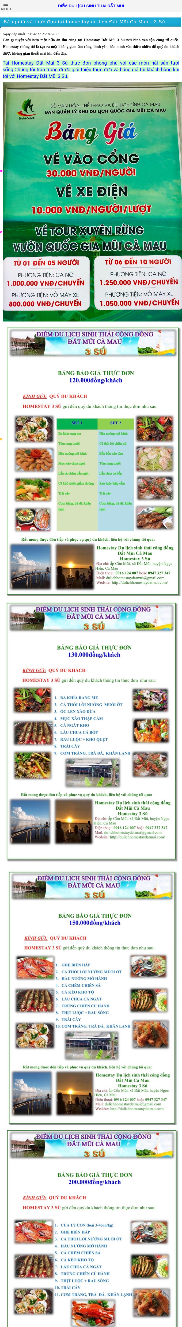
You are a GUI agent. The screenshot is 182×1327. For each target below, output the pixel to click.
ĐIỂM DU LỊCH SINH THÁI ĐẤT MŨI (91, 5)
